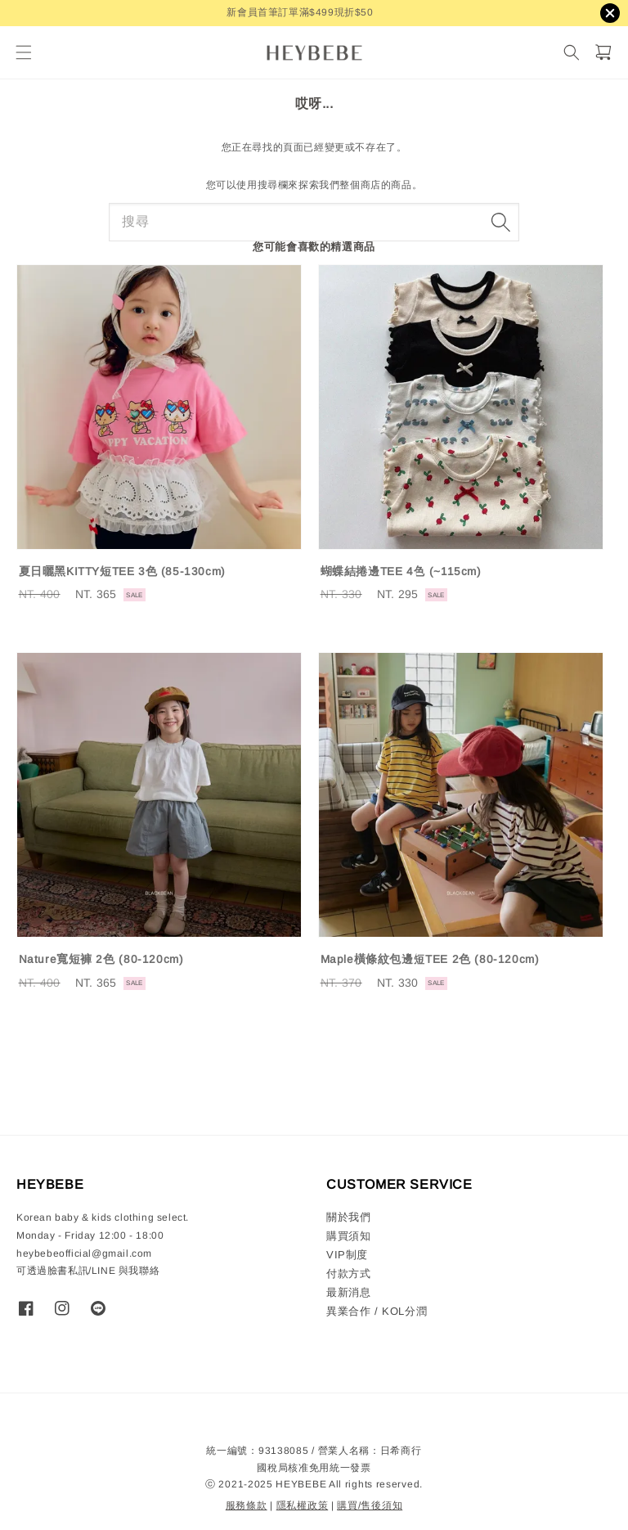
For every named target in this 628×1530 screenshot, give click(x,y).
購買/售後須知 (369, 1505)
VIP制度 (347, 1255)
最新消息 (348, 1292)
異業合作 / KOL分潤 (376, 1311)
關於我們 (348, 1217)
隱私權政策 (302, 1505)
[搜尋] (571, 52)
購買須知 (348, 1236)
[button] (23, 52)
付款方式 (348, 1273)
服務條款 (246, 1505)
